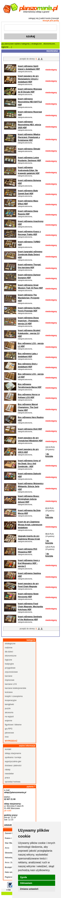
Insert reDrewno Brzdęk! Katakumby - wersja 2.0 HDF (29, 333)
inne (7, 737)
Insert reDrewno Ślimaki (29, 149)
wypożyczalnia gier (13, 761)
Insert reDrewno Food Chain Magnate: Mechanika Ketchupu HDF (30, 607)
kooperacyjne (10, 700)
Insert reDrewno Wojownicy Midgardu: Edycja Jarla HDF (30, 486)
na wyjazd (9, 716)
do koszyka (49, 455)
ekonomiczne (49, 44)
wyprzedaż (11, 741)
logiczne (5, 47)
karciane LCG (11, 684)
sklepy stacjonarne (13, 753)
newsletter (9, 773)
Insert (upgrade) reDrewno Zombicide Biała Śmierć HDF (30, 255)
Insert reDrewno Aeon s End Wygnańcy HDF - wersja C (29, 563)
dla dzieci (9, 652)
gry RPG (8, 729)
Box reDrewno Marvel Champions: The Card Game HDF (28, 407)
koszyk (55, 18)
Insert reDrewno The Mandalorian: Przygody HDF (28, 298)
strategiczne (36, 44)
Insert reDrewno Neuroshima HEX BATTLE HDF (30, 102)
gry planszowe (7, 44)
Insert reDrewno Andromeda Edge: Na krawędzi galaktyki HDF (29, 170)
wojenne (8, 720)
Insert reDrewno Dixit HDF (30, 429)
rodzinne (8, 648)
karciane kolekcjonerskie (15, 688)
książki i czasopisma (14, 696)
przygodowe (10, 668)
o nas (9, 890)
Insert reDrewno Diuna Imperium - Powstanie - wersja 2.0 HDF (28, 321)
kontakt (8, 749)
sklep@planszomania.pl (15, 792)
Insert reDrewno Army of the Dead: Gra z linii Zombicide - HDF (29, 464)
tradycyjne (9, 664)
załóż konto (45, 18)
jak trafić (7, 810)
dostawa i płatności (13, 765)
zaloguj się (33, 18)
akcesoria (9, 712)
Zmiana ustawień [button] (29, 889)
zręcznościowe (11, 672)
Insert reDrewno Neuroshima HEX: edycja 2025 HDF (29, 125)
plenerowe (9, 733)
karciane (8, 676)
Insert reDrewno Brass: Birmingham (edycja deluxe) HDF (28, 499)
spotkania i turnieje (13, 757)
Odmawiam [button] (26, 883)
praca (7, 778)
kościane (9, 692)
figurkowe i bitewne (13, 725)
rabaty (7, 769)
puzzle (8, 708)
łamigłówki (9, 704)
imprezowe (9, 680)
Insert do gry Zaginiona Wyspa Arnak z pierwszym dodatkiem (30, 525)
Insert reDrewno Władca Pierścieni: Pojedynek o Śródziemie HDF (29, 137)
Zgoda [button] (23, 877)
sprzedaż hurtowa (12, 782)
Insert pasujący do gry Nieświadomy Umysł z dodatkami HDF (28, 79)
